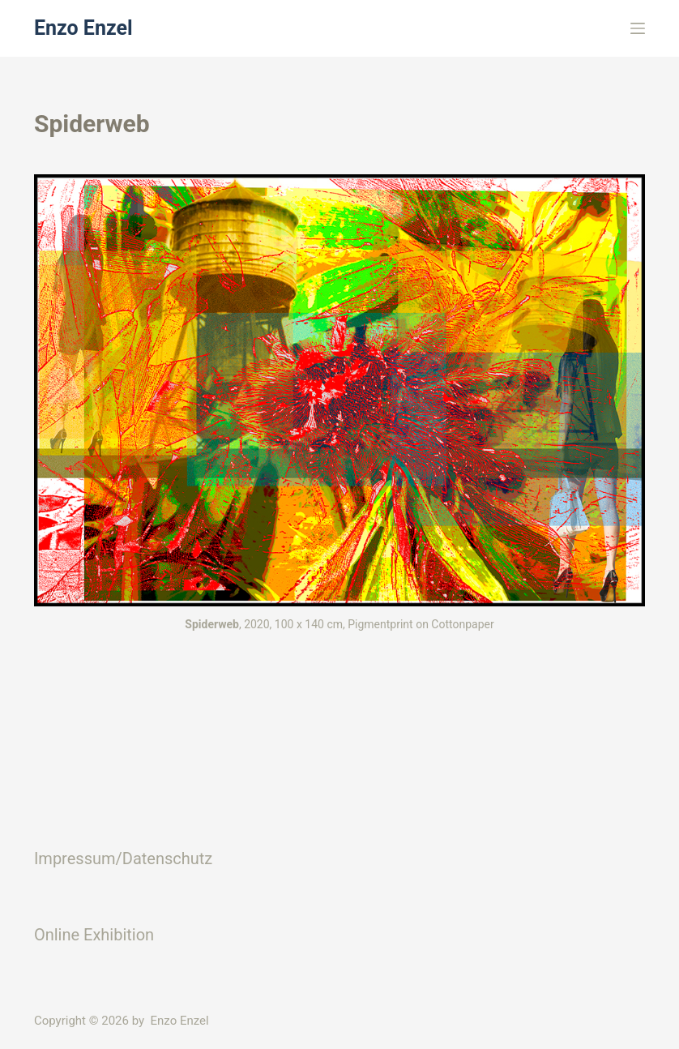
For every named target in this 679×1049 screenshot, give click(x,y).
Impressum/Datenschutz (123, 858)
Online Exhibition (94, 934)
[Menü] (637, 28)
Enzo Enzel (83, 28)
